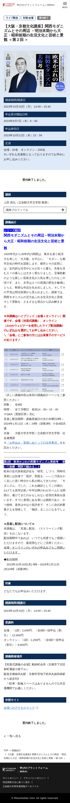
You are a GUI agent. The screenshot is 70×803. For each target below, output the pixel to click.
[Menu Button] (65, 5)
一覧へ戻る (14, 736)
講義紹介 (16, 750)
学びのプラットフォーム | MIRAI (36, 5)
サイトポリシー (10, 778)
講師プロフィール (17, 209)
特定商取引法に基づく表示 (16, 782)
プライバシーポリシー (34, 778)
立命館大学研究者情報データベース (21, 786)
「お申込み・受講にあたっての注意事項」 (33, 442)
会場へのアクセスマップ (19, 707)
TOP (6, 750)
